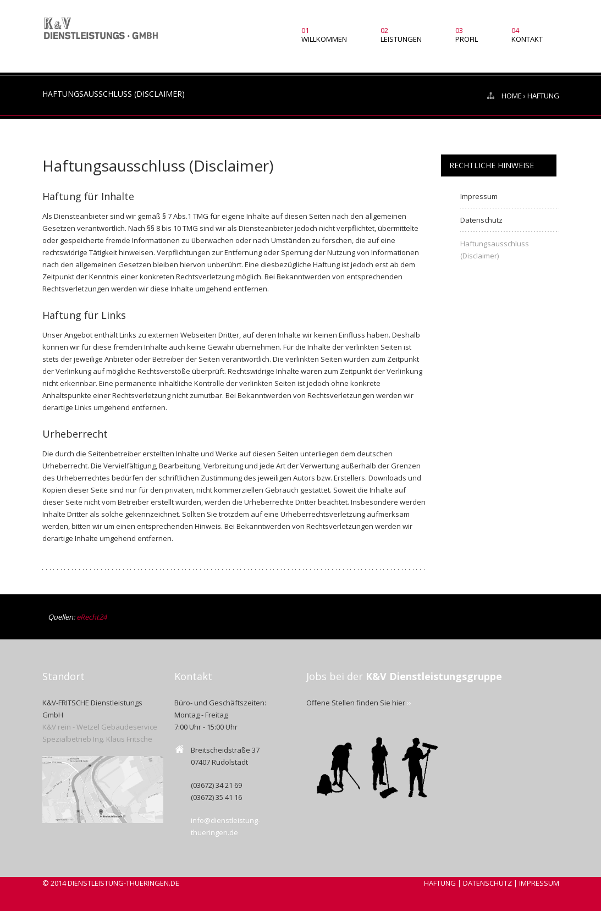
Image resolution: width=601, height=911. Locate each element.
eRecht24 (91, 617)
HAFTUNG (440, 883)
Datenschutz (481, 220)
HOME (511, 96)
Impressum (479, 196)
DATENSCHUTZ (487, 883)
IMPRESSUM (539, 883)
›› (409, 703)
